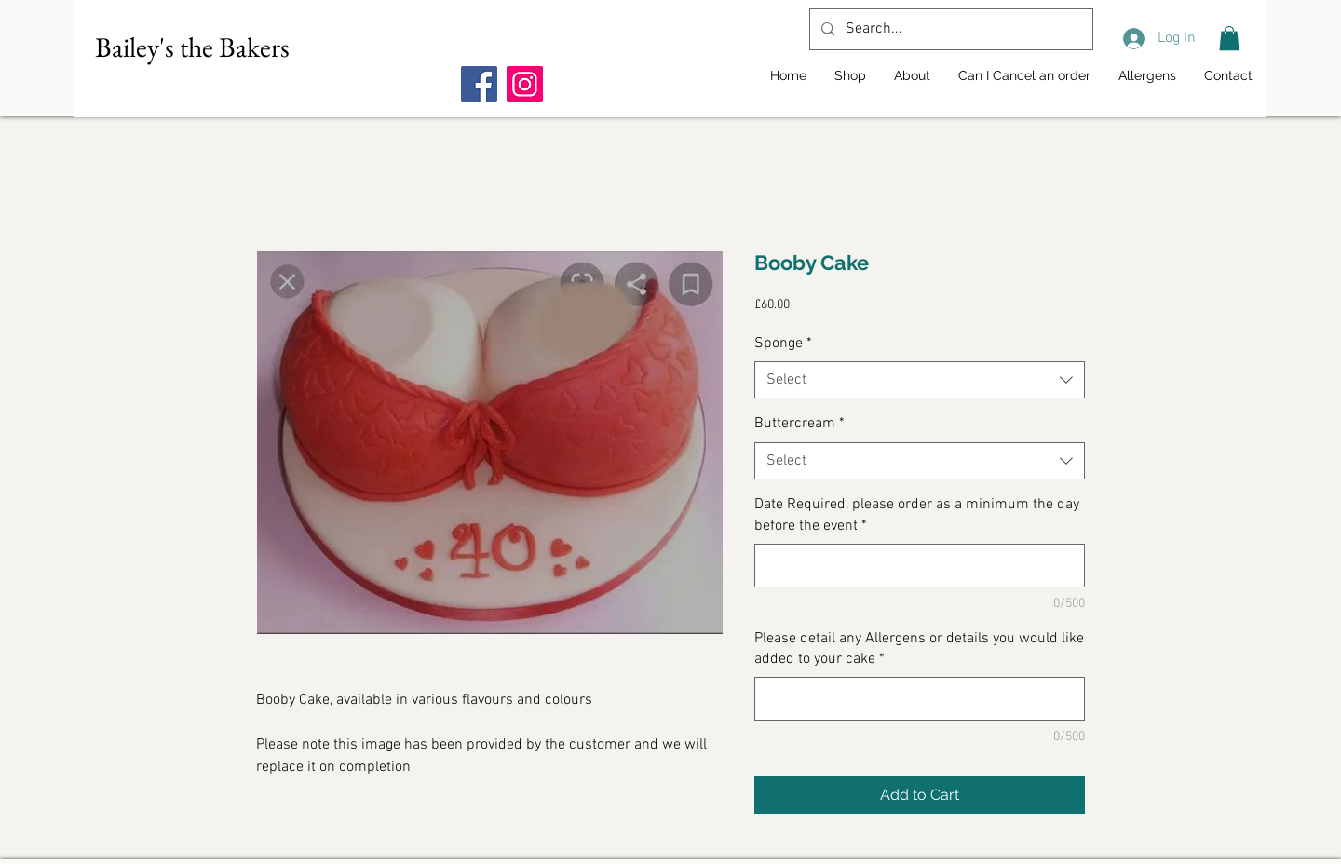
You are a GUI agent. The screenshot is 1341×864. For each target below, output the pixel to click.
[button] (1229, 38)
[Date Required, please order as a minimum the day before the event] (919, 565)
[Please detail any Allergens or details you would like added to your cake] (919, 698)
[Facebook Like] (577, 47)
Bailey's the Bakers (192, 47)
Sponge (783, 343)
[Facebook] (479, 84)
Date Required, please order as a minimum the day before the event (916, 514)
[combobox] (919, 379)
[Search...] (949, 29)
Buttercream (799, 423)
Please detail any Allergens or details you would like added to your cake (919, 648)
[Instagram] (525, 84)
